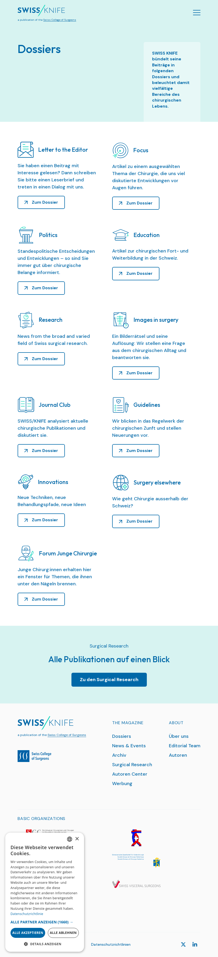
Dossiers (121, 736)
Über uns (179, 736)
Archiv (119, 755)
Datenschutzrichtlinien (111, 944)
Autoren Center (129, 774)
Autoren (178, 755)
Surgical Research (132, 764)
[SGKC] (136, 861)
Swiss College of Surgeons (59, 20)
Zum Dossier (45, 202)
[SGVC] (136, 884)
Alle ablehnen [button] (63, 932)
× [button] (77, 839)
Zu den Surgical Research (109, 679)
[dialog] (44, 892)
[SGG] (136, 837)
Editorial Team (184, 746)
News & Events (129, 746)
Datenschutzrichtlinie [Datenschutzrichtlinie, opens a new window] (27, 914)
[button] (45, 922)
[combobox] (69, 839)
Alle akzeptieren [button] (27, 932)
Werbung (122, 783)
